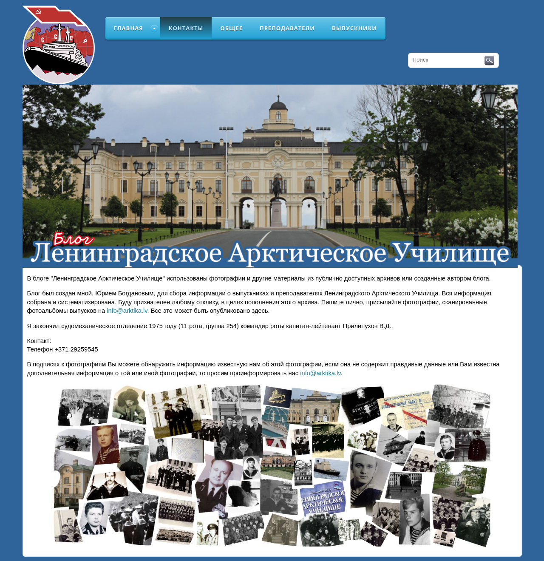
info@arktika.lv (127, 310)
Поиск (489, 61)
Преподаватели (287, 28)
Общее (231, 28)
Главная (128, 28)
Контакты (186, 28)
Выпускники (354, 28)
